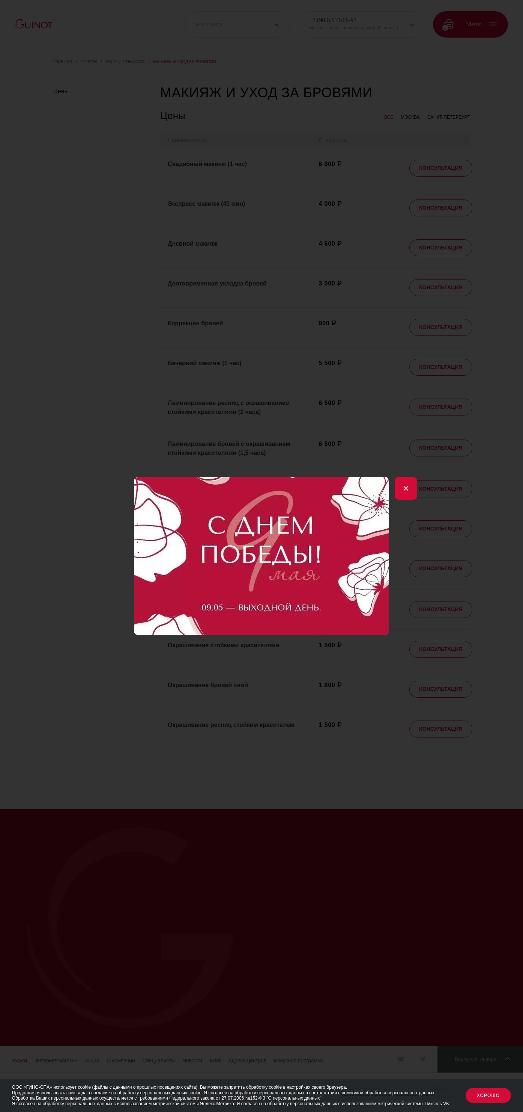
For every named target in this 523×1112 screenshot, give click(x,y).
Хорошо (488, 1095)
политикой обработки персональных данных (388, 1092)
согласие (100, 1092)
